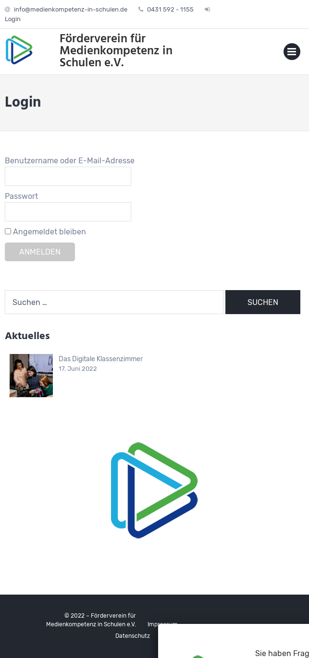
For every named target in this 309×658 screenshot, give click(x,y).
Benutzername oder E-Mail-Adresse (70, 160)
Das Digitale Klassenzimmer (101, 359)
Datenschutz (132, 636)
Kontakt (172, 636)
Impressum (163, 624)
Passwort (21, 196)
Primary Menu (292, 53)
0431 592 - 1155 (170, 9)
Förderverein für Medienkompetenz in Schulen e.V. (116, 51)
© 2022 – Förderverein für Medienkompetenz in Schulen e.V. (91, 620)
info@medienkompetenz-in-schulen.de (70, 9)
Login (13, 19)
